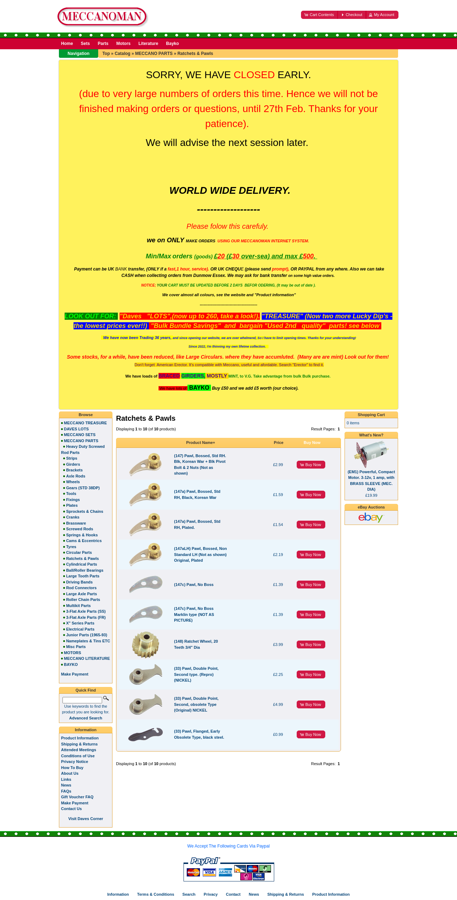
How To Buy (72, 767)
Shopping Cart (371, 415)
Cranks (72, 517)
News (66, 785)
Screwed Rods (79, 529)
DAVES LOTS (76, 429)
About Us (70, 773)
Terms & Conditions (155, 894)
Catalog (122, 53)
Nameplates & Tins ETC (88, 641)
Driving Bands (79, 582)
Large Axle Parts (81, 594)
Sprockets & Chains (84, 511)
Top (106, 53)
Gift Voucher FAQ (77, 797)
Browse (86, 415)
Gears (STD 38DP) (83, 488)
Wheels (73, 482)
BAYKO (71, 664)
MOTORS (72, 653)
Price (278, 442)
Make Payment (74, 803)
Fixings (73, 499)
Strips (71, 458)
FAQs (66, 791)
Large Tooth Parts (82, 576)
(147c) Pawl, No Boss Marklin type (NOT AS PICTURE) (194, 614)
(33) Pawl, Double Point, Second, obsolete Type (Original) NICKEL (196, 704)
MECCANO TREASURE (85, 423)
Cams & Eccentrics (84, 541)
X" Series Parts (80, 623)
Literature (148, 43)
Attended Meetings (78, 750)
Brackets (74, 470)
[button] (319, 15)
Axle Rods (75, 476)
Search (189, 894)
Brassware (76, 523)
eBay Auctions (371, 507)
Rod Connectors (81, 588)
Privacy (211, 894)
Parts (103, 43)
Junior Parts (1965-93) (86, 635)
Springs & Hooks (82, 535)
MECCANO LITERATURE (87, 658)
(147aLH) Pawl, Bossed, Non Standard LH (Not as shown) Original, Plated (200, 554)
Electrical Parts (80, 629)
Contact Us (71, 809)
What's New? (371, 435)
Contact (233, 894)
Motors (123, 43)
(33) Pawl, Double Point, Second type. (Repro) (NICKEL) (196, 674)
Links (66, 779)
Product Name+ (200, 442)
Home (67, 43)
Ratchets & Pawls (195, 53)
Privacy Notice (74, 761)
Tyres (71, 547)
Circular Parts (79, 552)
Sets (85, 43)
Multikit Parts (78, 605)
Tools (71, 493)
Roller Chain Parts (83, 599)
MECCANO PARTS (153, 53)
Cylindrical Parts (81, 564)
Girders (73, 464)
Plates (71, 505)
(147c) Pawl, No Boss (194, 584)
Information (86, 730)
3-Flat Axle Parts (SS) (86, 611)
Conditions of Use (78, 756)
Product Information (80, 738)
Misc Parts (76, 646)
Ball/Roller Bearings (85, 570)
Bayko (172, 43)
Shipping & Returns (79, 744)
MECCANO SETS (80, 435)
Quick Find (86, 690)
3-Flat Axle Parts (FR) (86, 617)
